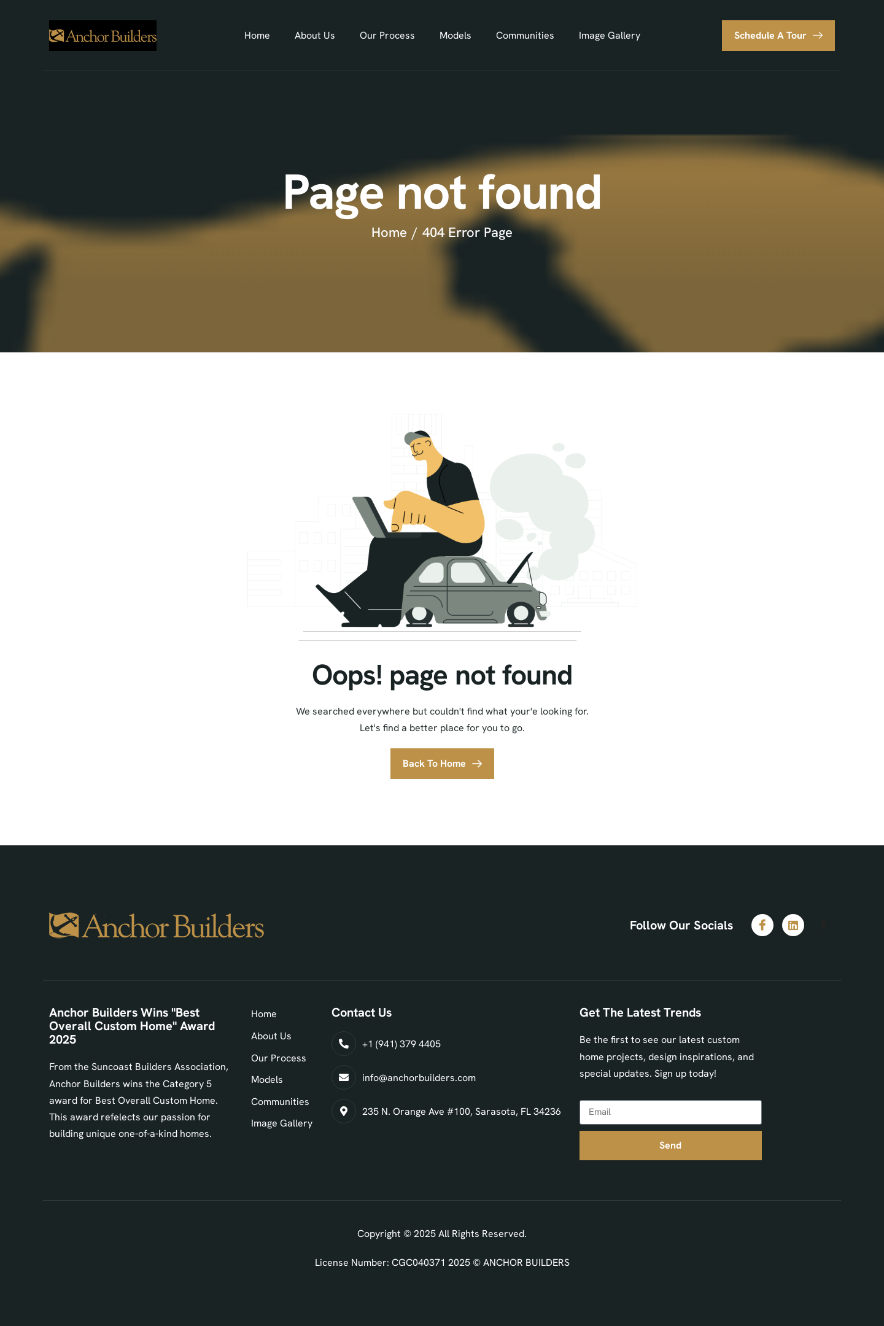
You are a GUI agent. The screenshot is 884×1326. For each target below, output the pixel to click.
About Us (315, 35)
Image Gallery (609, 35)
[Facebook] (762, 925)
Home (257, 35)
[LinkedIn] (793, 925)
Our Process (387, 35)
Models (455, 35)
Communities (525, 35)
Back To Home (434, 763)
